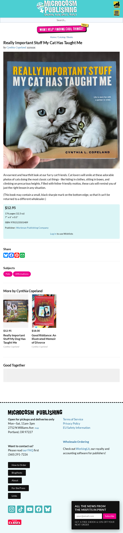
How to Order (19, 465)
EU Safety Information (76, 427)
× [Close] (116, 504)
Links (14, 495)
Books (70, 37)
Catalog (61, 37)
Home (53, 37)
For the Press (18, 488)
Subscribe (109, 516)
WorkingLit (83, 448)
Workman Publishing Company (32, 227)
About (15, 480)
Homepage (61, 9)
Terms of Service (73, 419)
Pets (8, 273)
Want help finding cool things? (62, 29)
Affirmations (21, 273)
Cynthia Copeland (16, 47)
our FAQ (28, 450)
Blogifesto (17, 472)
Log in (53, 233)
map (37, 428)
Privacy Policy (71, 423)
